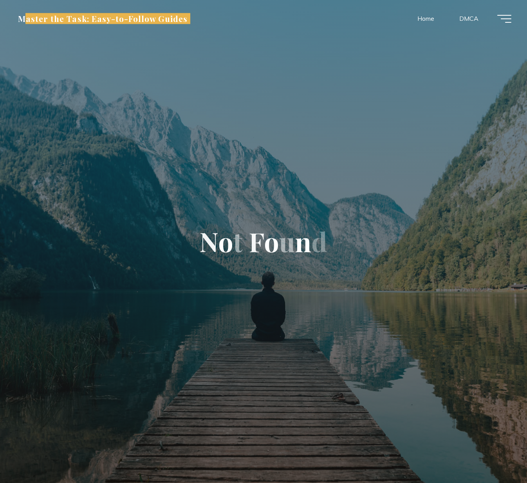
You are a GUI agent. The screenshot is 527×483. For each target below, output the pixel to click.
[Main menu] (504, 19)
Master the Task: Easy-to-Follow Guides (103, 18)
